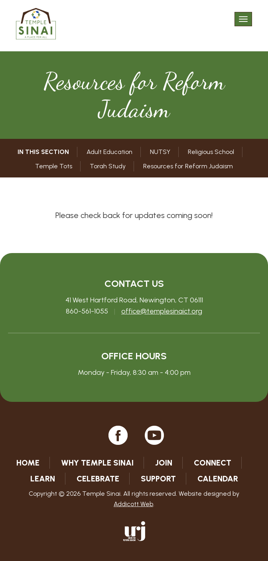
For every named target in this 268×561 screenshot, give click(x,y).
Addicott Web (133, 504)
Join (163, 463)
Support (158, 478)
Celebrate (98, 478)
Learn (42, 478)
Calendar (217, 478)
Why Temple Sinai (97, 463)
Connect (212, 463)
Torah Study (108, 166)
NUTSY (160, 152)
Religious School (211, 152)
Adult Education (109, 152)
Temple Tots (53, 166)
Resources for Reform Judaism (188, 166)
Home (27, 463)
